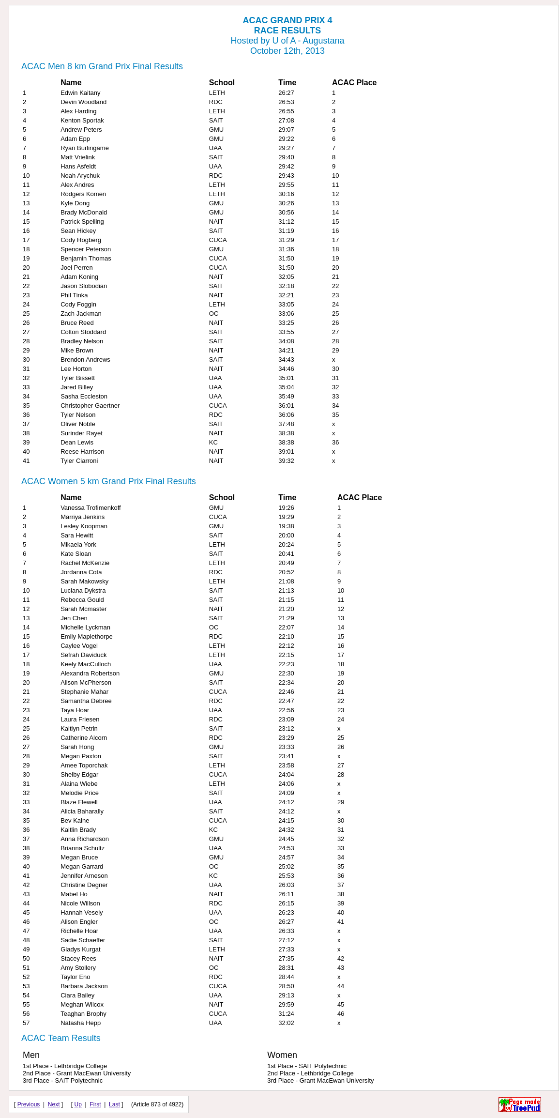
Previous (28, 1104)
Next (54, 1104)
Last (114, 1104)
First (95, 1104)
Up (78, 1104)
